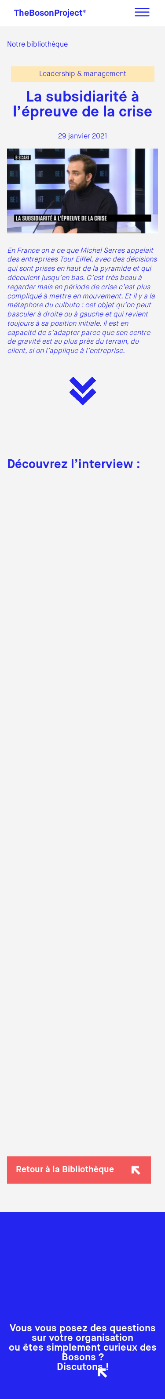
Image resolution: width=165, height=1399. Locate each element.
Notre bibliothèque (37, 44)
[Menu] (142, 13)
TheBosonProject (50, 13)
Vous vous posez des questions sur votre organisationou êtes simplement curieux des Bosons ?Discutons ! (83, 1348)
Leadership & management (82, 74)
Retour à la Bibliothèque (80, 1170)
